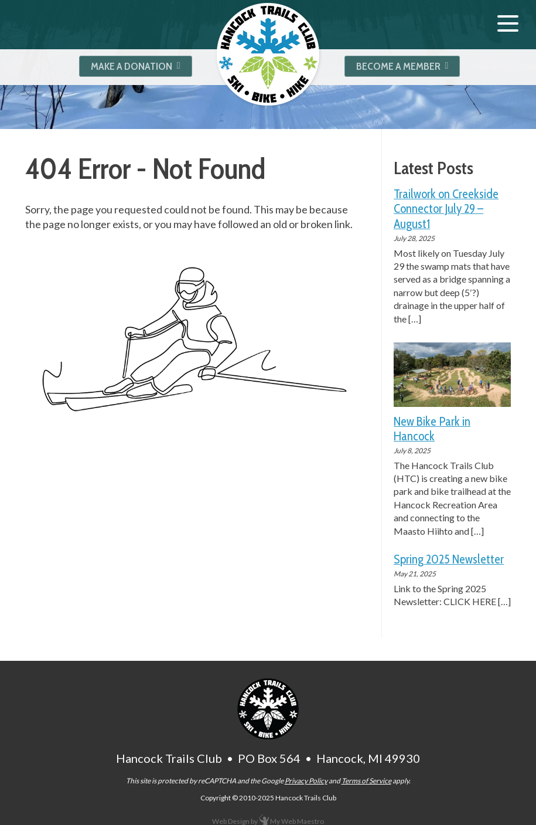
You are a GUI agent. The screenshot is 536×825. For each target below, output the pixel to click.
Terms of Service (366, 780)
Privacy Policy (306, 780)
